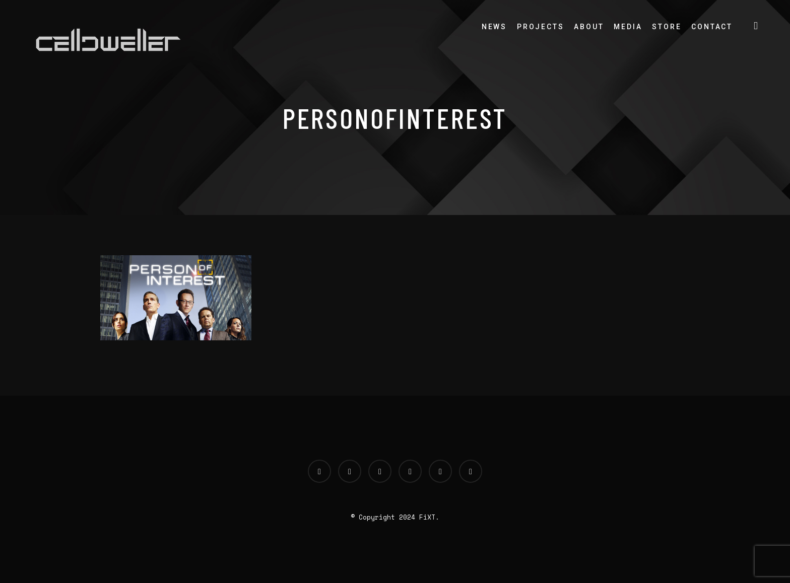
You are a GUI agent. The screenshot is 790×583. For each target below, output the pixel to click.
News (494, 27)
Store (666, 27)
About (589, 27)
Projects (540, 27)
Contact (712, 27)
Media (628, 27)
